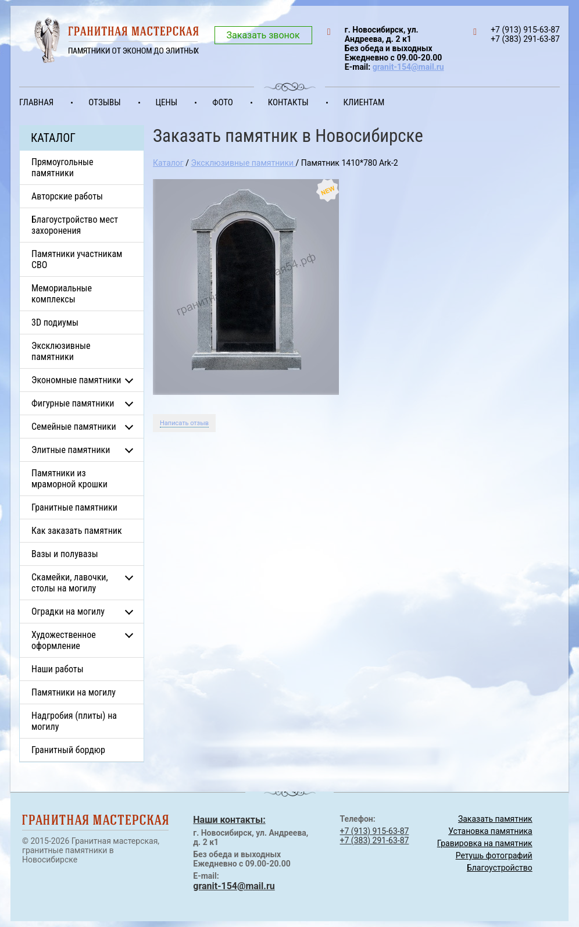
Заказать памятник (495, 818)
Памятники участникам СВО (76, 259)
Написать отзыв (184, 423)
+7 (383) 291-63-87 (374, 840)
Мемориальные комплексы (61, 294)
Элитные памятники (70, 449)
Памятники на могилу (73, 692)
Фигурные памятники (72, 403)
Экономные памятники (76, 380)
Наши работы (57, 669)
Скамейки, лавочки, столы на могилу (69, 583)
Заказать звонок (263, 35)
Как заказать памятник (76, 530)
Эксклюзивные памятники (60, 351)
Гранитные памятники (74, 507)
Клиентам (364, 102)
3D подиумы (54, 322)
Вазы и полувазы (64, 553)
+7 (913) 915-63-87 (374, 831)
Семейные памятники (73, 426)
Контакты (288, 102)
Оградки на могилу (68, 611)
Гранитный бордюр (68, 749)
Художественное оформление (63, 640)
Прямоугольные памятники (62, 167)
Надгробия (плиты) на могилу (74, 721)
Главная (36, 102)
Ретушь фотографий (494, 855)
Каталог (168, 162)
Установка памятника (490, 831)
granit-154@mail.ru (408, 67)
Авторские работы (67, 196)
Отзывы (104, 102)
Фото (222, 102)
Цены (167, 102)
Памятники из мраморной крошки (69, 479)
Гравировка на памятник (484, 843)
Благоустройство (499, 867)
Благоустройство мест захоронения (74, 225)
